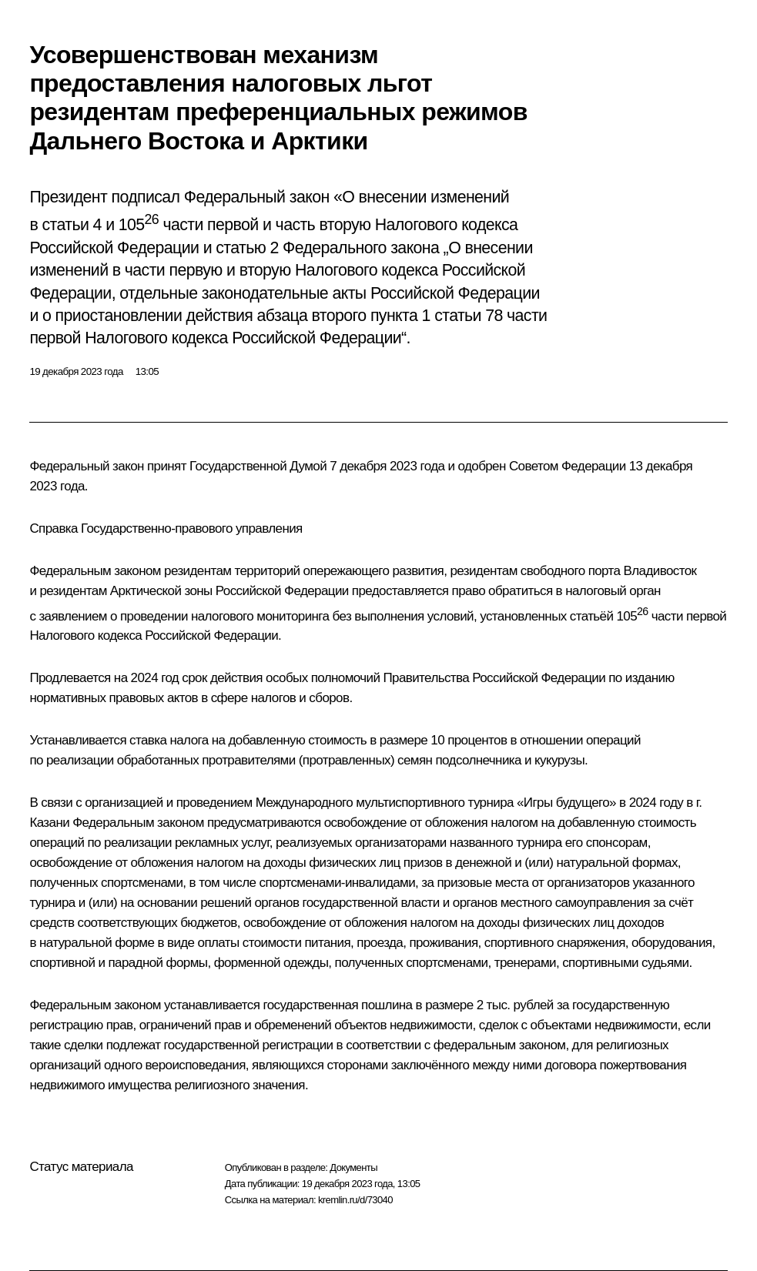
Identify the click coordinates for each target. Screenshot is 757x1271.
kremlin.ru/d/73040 (355, 1200)
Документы (353, 1167)
